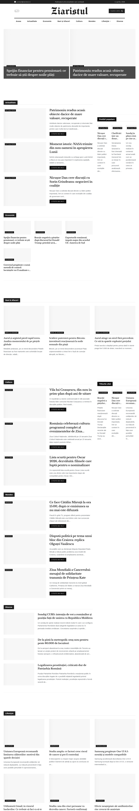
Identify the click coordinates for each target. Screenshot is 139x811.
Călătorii (131, 392)
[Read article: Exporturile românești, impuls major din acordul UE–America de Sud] (79, 227)
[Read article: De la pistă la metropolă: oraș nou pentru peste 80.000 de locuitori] (19, 649)
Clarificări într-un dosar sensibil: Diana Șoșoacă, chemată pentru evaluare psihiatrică (116, 136)
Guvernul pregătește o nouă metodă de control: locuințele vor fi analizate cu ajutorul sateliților (17, 267)
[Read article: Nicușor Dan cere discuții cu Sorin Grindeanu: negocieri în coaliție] (25, 191)
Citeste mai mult (58, 133)
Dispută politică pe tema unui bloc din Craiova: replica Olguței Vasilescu (71, 540)
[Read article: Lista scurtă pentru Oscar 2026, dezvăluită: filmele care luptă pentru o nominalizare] (25, 470)
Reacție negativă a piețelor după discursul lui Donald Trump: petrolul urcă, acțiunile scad (46, 240)
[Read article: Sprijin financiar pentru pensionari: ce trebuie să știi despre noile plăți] (17, 227)
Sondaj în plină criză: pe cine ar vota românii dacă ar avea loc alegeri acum (131, 136)
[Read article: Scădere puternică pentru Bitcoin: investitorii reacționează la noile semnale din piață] (69, 320)
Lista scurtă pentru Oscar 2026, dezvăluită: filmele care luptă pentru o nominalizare (71, 461)
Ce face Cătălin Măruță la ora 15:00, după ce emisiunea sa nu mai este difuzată (70, 506)
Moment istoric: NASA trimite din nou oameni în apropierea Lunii (71, 148)
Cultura (79, 21)
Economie (47, 21)
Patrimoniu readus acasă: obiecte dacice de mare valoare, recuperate (67, 114)
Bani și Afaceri (64, 21)
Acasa (18, 21)
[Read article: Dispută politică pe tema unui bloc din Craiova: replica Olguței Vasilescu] (25, 549)
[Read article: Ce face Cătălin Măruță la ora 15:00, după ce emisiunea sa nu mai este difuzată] (25, 515)
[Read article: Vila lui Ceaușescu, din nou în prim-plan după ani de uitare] (25, 403)
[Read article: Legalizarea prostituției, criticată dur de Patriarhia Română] (19, 674)
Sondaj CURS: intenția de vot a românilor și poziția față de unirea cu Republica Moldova (65, 616)
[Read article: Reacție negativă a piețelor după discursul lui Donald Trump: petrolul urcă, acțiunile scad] (48, 227)
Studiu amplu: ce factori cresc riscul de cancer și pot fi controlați (68, 753)
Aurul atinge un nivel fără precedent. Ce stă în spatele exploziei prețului (114, 340)
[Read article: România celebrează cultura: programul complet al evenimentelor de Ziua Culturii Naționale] (25, 437)
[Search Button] (122, 11)
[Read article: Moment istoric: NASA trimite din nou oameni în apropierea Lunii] (25, 157)
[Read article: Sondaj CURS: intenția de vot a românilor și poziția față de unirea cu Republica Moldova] (19, 624)
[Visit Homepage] (69, 11)
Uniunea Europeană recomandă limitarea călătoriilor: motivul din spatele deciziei (131, 401)
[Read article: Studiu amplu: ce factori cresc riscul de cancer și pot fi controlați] (69, 733)
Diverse (120, 21)
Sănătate (54, 746)
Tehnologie (101, 746)
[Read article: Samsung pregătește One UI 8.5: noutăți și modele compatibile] (115, 733)
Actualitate (32, 21)
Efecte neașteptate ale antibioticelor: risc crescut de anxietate (114, 808)
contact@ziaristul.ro (22, 2)
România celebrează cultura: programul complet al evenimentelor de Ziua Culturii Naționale (70, 427)
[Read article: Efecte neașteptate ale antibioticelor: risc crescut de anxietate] (115, 788)
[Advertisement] (69, 89)
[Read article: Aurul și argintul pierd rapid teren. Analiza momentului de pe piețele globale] (24, 320)
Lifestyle (105, 21)
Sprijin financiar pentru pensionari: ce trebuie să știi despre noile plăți (17, 240)
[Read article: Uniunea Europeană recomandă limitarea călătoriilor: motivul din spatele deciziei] (24, 733)
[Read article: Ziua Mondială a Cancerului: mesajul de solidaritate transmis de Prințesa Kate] (25, 583)
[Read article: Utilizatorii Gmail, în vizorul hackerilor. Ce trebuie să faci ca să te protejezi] (24, 788)
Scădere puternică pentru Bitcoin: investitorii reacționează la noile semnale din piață (67, 341)
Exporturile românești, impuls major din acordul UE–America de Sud (77, 240)
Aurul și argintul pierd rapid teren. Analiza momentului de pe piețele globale (22, 341)
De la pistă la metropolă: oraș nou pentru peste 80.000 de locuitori (63, 641)
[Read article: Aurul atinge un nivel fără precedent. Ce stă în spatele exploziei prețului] (115, 320)
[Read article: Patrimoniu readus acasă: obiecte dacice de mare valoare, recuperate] (25, 123)
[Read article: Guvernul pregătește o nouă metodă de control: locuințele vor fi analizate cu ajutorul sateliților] (17, 255)
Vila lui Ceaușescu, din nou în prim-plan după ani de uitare (71, 391)
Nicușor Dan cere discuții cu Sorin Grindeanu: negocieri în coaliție (71, 181)
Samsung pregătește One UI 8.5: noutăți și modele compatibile (111, 753)
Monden (92, 21)
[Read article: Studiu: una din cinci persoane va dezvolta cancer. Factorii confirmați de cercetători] (69, 788)
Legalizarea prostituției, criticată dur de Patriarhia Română (62, 667)
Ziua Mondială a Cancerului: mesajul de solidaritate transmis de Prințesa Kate (70, 573)
